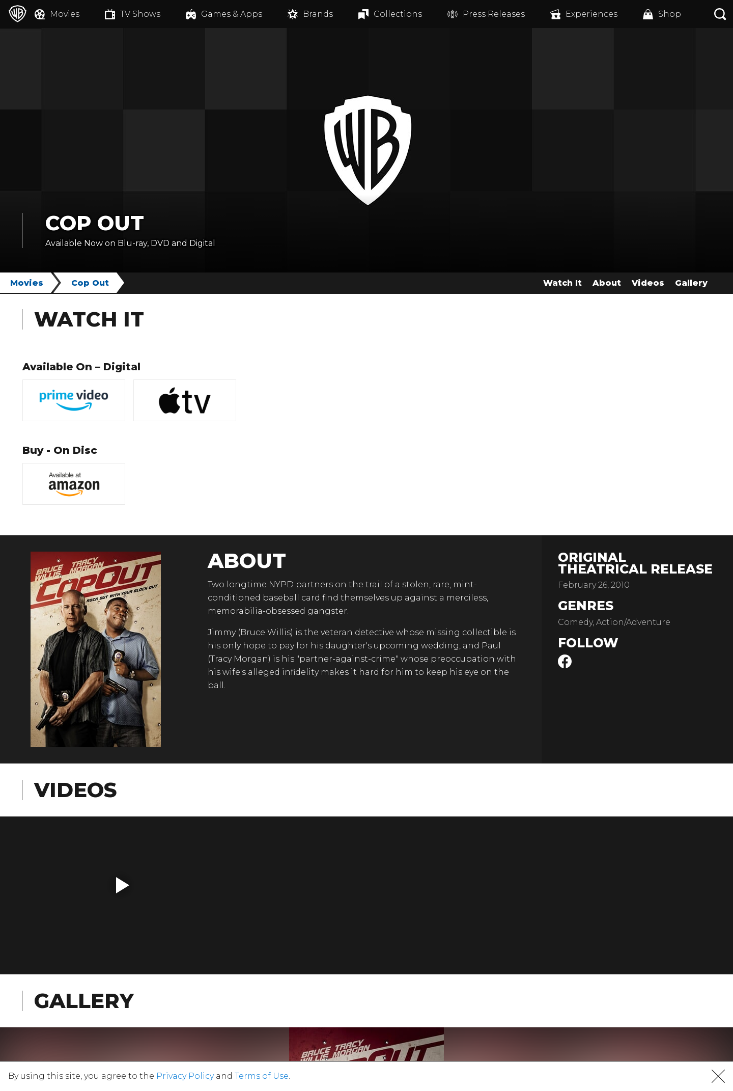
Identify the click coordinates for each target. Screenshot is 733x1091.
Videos (648, 283)
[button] (122, 885)
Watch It (562, 283)
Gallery (691, 283)
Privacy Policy (185, 1076)
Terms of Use (262, 1076)
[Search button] (720, 14)
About (607, 283)
